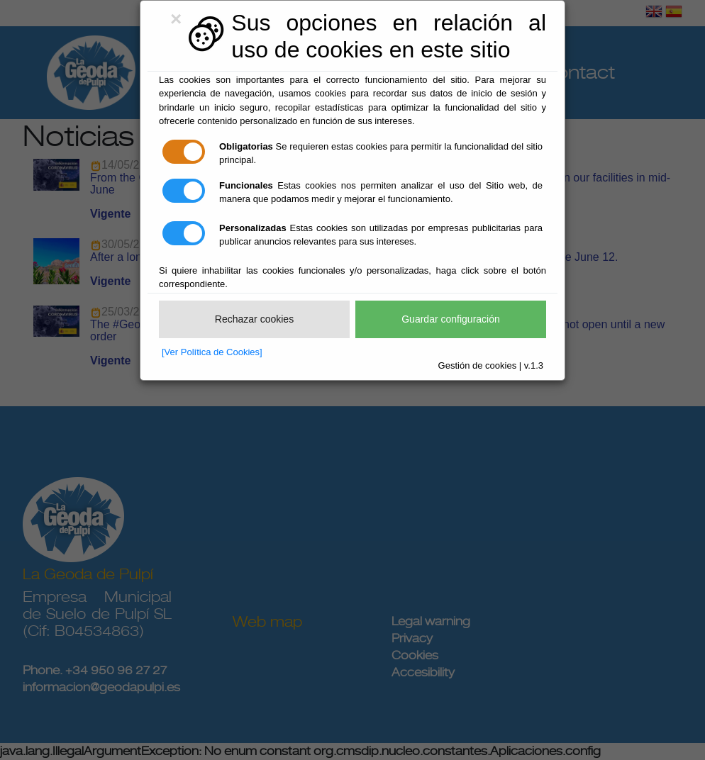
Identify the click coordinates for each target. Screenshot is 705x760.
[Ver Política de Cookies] (212, 352)
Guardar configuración (450, 319)
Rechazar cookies (254, 319)
